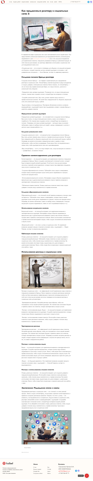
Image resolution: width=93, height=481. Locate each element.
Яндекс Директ (37, 471)
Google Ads (36, 473)
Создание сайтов (37, 475)
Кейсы (49, 475)
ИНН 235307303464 (65, 471)
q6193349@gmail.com (64, 473)
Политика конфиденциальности (9, 469)
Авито (48, 473)
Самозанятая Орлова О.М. (66, 468)
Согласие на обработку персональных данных (13, 471)
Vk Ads (49, 471)
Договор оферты (6, 473)
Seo (48, 469)
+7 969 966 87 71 (75, 2)
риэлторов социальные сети (41, 60)
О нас (34, 469)
